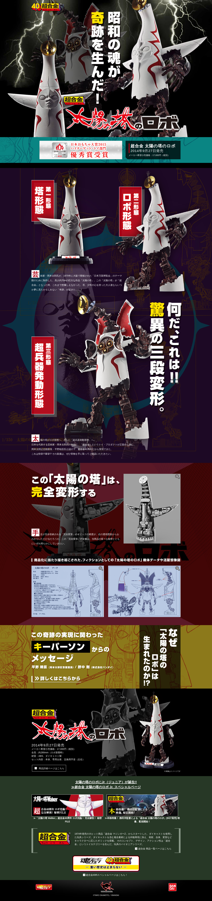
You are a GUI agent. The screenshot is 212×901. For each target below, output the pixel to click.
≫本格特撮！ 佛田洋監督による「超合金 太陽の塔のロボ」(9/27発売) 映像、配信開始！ (142, 818)
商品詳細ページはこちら (51, 768)
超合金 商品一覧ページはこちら (154, 848)
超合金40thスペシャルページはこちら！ (107, 875)
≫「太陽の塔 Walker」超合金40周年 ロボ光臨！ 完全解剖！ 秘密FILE (67, 818)
